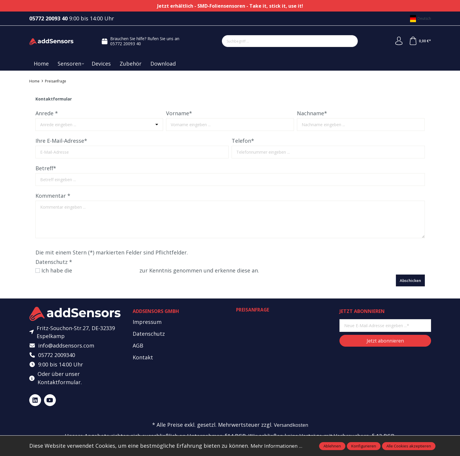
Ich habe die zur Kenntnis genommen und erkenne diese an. (153, 270)
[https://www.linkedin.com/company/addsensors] (35, 401)
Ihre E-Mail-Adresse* (61, 140)
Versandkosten (291, 426)
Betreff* (45, 168)
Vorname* (179, 113)
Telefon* (243, 140)
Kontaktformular (59, 383)
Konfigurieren (363, 446)
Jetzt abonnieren (385, 340)
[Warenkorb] (419, 41)
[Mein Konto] (398, 41)
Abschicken (410, 280)
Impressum (147, 321)
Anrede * (46, 113)
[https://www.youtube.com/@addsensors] (50, 401)
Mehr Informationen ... (279, 445)
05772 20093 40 (125, 43)
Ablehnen (332, 446)
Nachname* (312, 113)
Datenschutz (149, 333)
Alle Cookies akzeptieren (408, 446)
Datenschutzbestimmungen (109, 270)
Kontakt (143, 357)
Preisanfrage (253, 310)
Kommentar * (52, 195)
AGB (138, 345)
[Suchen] (350, 41)
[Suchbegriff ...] (282, 41)
